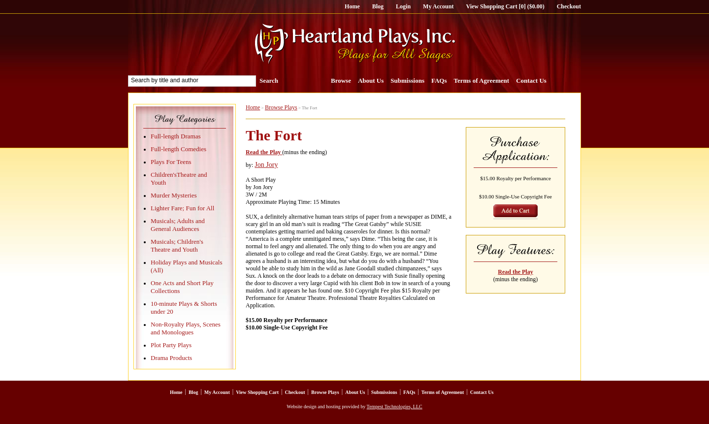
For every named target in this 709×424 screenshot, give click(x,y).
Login (403, 6)
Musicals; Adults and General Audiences (178, 224)
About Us (371, 80)
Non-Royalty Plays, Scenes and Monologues (186, 328)
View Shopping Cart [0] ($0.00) (505, 6)
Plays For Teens (171, 161)
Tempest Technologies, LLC (394, 406)
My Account (438, 6)
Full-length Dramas (175, 136)
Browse (341, 80)
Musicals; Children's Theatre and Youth (177, 245)
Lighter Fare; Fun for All (182, 208)
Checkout (569, 6)
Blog (378, 6)
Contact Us (531, 80)
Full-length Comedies (178, 149)
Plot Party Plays (171, 345)
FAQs (439, 80)
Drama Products (171, 357)
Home (352, 6)
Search (268, 80)
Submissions (407, 80)
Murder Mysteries (174, 195)
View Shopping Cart (257, 392)
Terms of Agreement (482, 80)
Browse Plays (281, 107)
